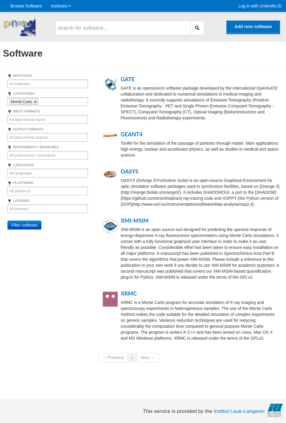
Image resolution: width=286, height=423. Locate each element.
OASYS (129, 171)
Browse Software (26, 6)
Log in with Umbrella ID (260, 6)
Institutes (61, 6)
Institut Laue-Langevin (239, 411)
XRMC (129, 293)
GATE (128, 79)
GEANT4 (132, 134)
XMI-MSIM (135, 220)
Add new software (253, 26)
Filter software (24, 225)
